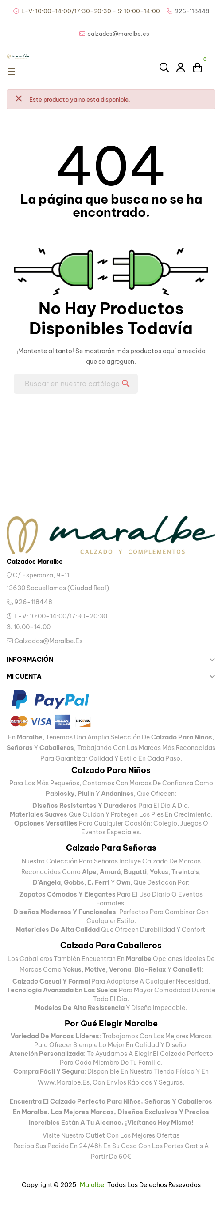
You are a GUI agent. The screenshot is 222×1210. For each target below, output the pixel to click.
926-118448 (29, 602)
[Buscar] (76, 384)
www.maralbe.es (64, 1082)
